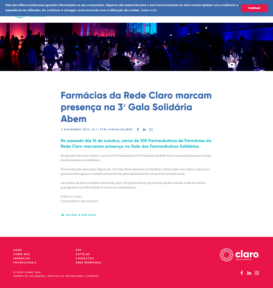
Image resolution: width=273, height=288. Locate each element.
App (79, 250)
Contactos (85, 259)
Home (17, 250)
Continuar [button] (254, 8)
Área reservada (88, 263)
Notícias (83, 254)
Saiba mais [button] (149, 10)
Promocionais (25, 263)
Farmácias (21, 259)
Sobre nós (21, 254)
